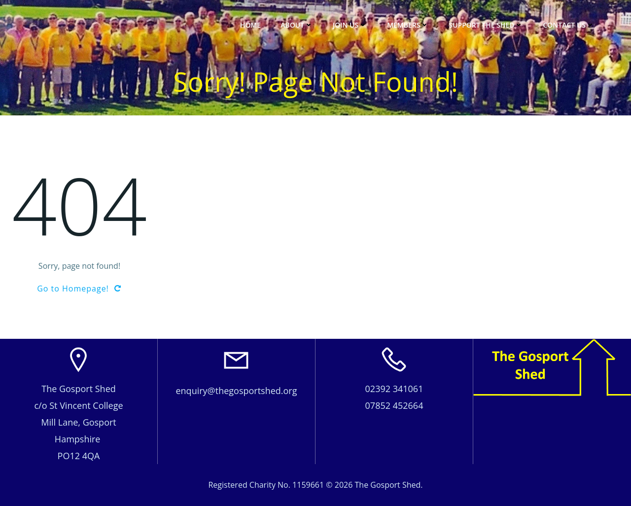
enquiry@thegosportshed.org (236, 391)
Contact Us (569, 25)
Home (250, 25)
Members (408, 25)
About (296, 25)
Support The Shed (486, 25)
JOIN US (350, 25)
